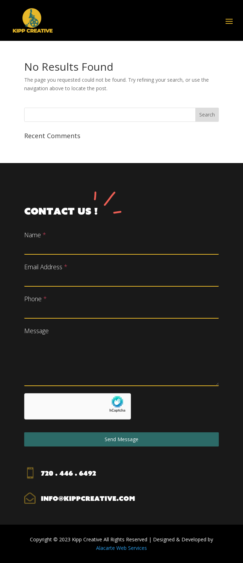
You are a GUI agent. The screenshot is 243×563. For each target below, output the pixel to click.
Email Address (45, 266)
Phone (35, 298)
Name (35, 235)
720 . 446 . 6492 (68, 473)
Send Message (121, 439)
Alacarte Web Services (121, 548)
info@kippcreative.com (88, 498)
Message (36, 330)
